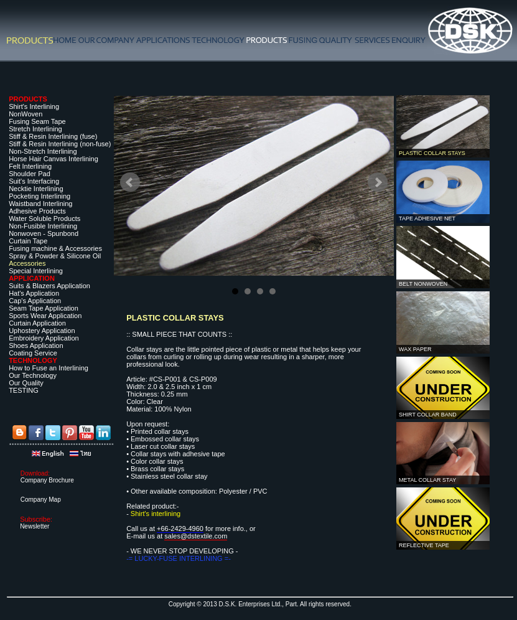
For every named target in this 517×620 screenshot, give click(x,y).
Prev (130, 182)
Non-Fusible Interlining (43, 226)
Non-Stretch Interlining (43, 151)
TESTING (24, 390)
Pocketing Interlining (39, 196)
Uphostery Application (42, 330)
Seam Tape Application (43, 308)
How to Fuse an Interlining (48, 368)
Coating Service (33, 353)
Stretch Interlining (35, 129)
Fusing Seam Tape (37, 121)
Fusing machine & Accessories (55, 248)
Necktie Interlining (36, 188)
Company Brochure (47, 480)
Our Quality (26, 383)
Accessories (27, 263)
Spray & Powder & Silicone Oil (55, 256)
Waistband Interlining (40, 203)
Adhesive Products (37, 211)
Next (378, 182)
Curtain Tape (28, 241)
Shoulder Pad (29, 173)
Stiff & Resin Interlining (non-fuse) (60, 144)
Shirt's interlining (155, 513)
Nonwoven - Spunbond (43, 233)
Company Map (41, 499)
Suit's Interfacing (34, 181)
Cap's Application (35, 300)
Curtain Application (37, 323)
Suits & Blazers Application (49, 285)
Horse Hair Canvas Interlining (53, 158)
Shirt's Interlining (34, 106)
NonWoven (25, 114)
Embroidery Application (44, 338)
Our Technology (33, 375)
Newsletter (34, 526)
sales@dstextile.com (195, 536)
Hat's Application (34, 293)
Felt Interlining (30, 166)
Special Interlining (36, 271)
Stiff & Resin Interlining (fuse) (53, 136)
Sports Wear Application (45, 315)
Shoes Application (36, 345)
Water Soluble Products (44, 218)
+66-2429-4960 (180, 528)
